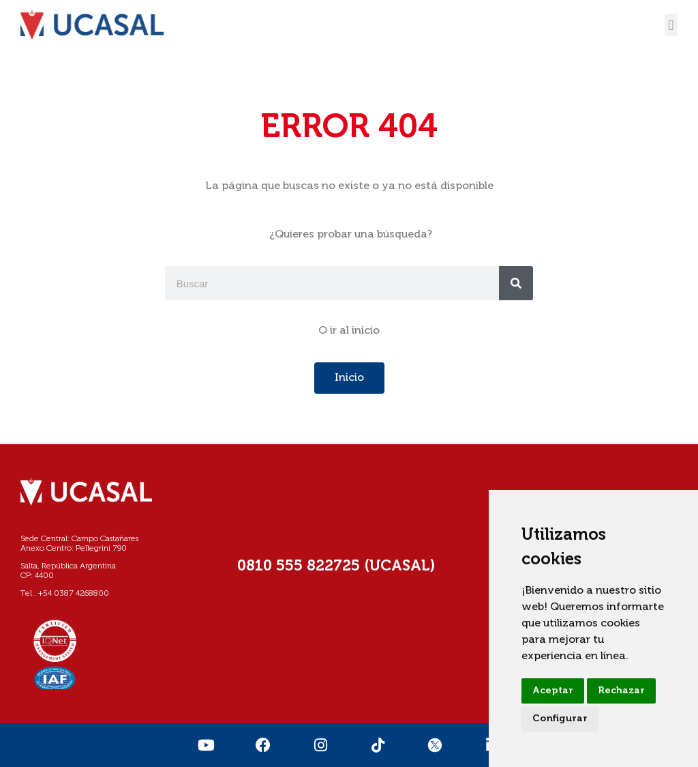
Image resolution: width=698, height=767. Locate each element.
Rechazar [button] (621, 690)
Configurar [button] (560, 718)
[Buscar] (516, 283)
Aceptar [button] (552, 690)
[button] (671, 25)
